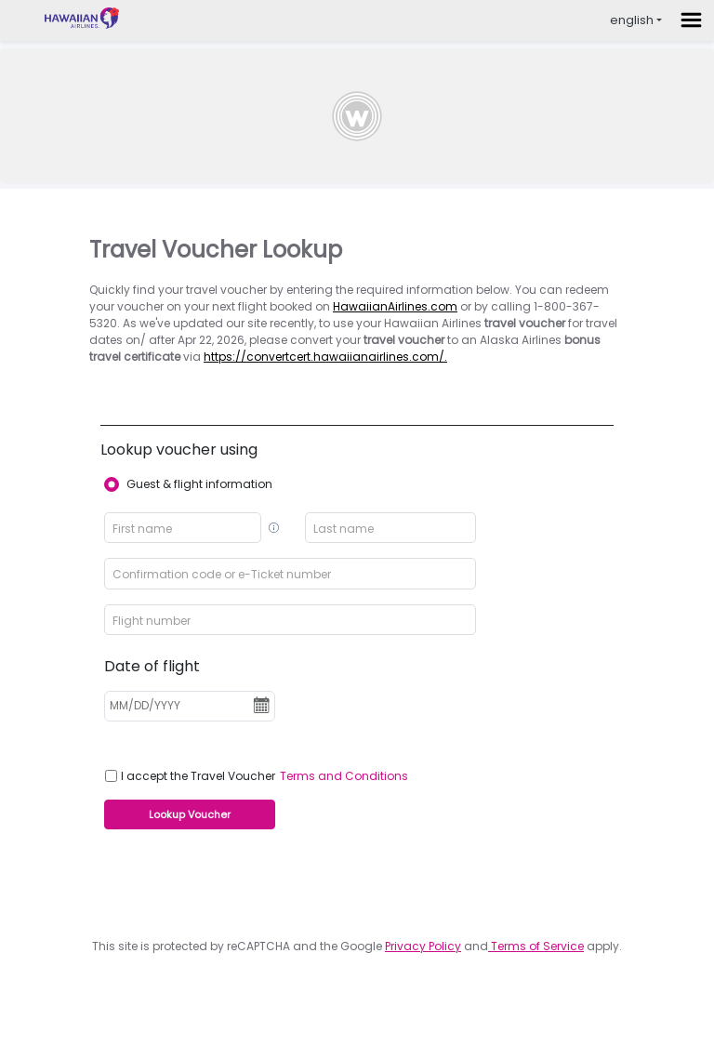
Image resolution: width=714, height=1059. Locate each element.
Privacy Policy (423, 946)
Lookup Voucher (190, 814)
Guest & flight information (199, 484)
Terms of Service (536, 946)
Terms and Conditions (344, 776)
